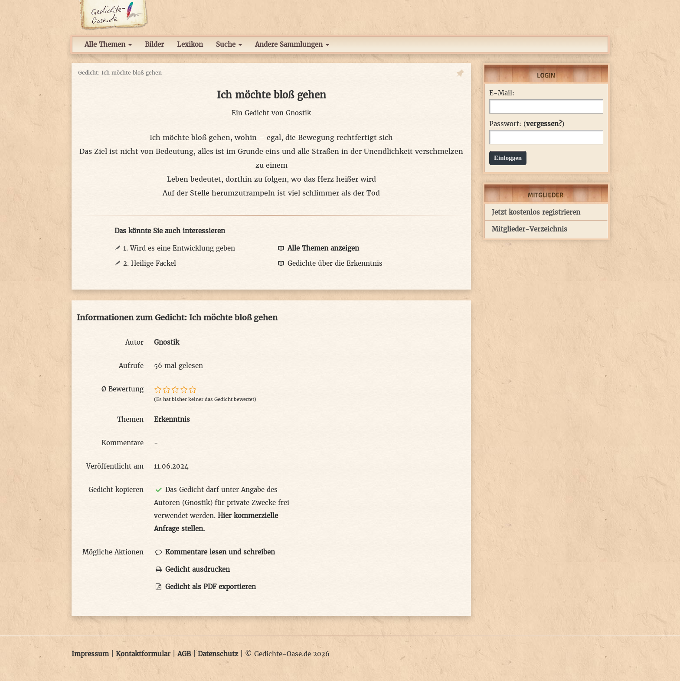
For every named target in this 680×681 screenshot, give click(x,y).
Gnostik (298, 113)
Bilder (154, 44)
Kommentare (122, 443)
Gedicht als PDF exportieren (205, 587)
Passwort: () (526, 124)
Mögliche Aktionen (113, 552)
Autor (134, 342)
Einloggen (508, 157)
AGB (184, 654)
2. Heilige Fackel (149, 263)
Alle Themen (108, 44)
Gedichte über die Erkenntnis (329, 263)
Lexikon (190, 44)
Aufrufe (131, 366)
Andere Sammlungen (292, 44)
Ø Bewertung (122, 389)
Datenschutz (218, 654)
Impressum (90, 654)
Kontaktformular (143, 654)
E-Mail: (501, 93)
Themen (130, 419)
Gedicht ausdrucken (192, 569)
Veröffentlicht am (115, 466)
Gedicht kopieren (116, 489)
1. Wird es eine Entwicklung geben (179, 248)
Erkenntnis (172, 419)
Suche (229, 44)
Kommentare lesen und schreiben (214, 552)
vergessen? (544, 124)
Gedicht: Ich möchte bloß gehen (120, 72)
